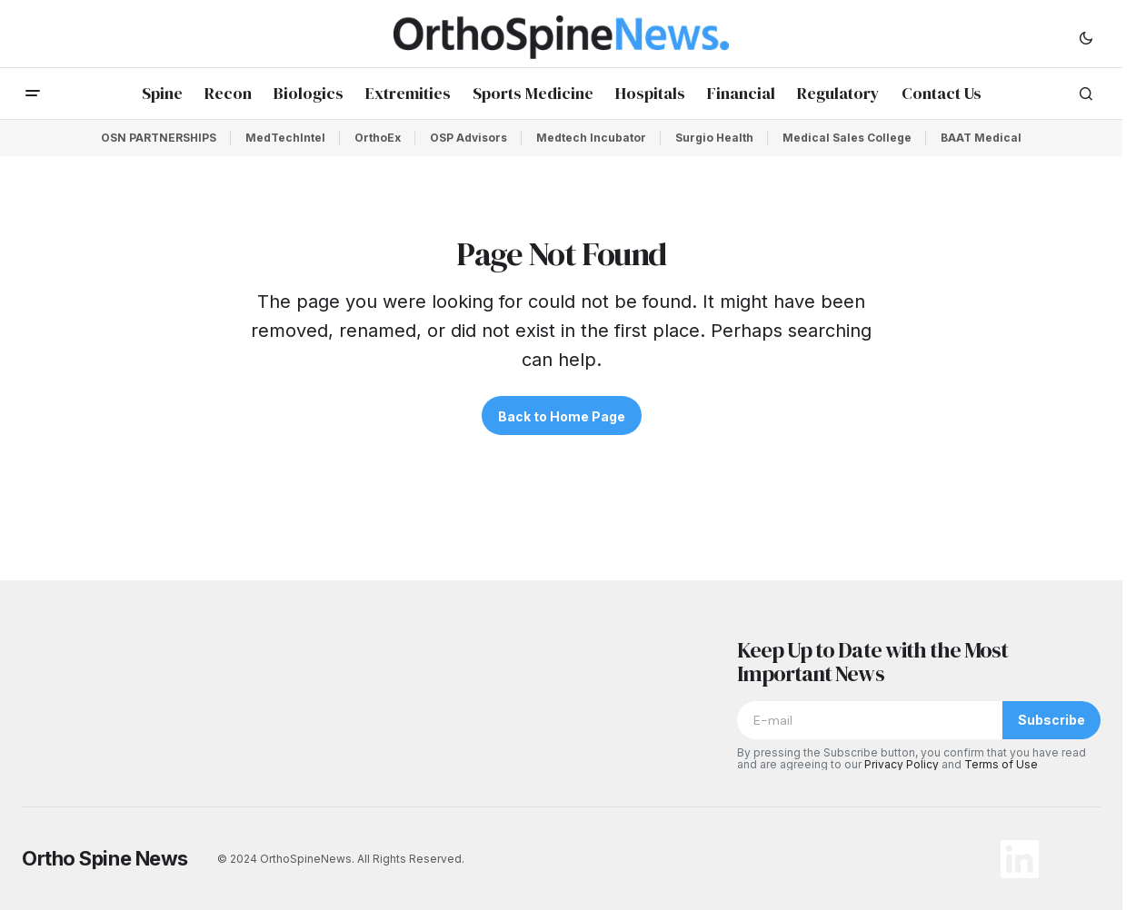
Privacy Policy (901, 764)
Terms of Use (1001, 764)
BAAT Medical (981, 137)
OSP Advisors (468, 137)
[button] (1086, 37)
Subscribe (1051, 719)
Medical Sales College (847, 137)
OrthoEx (377, 137)
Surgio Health (714, 137)
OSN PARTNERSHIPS (158, 137)
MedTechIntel (285, 137)
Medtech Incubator (591, 137)
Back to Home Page (561, 416)
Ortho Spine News (105, 858)
